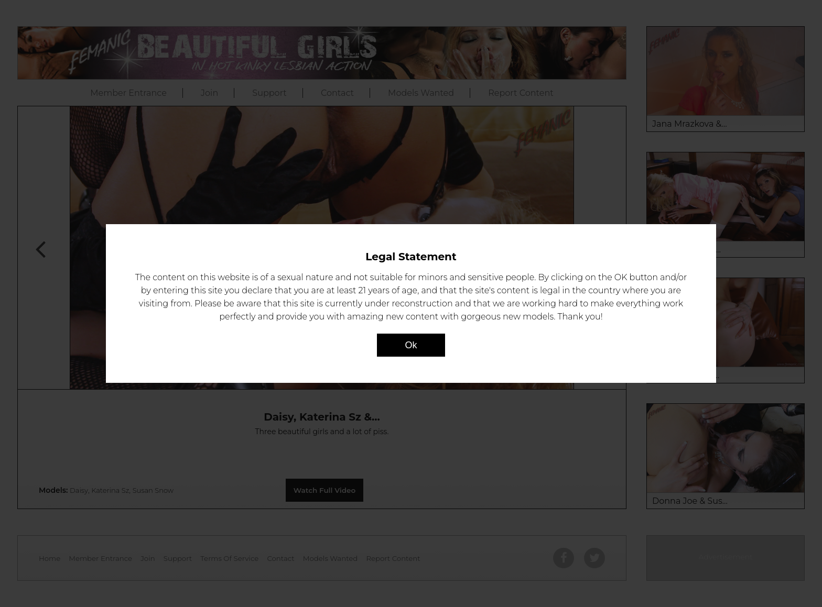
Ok (411, 345)
